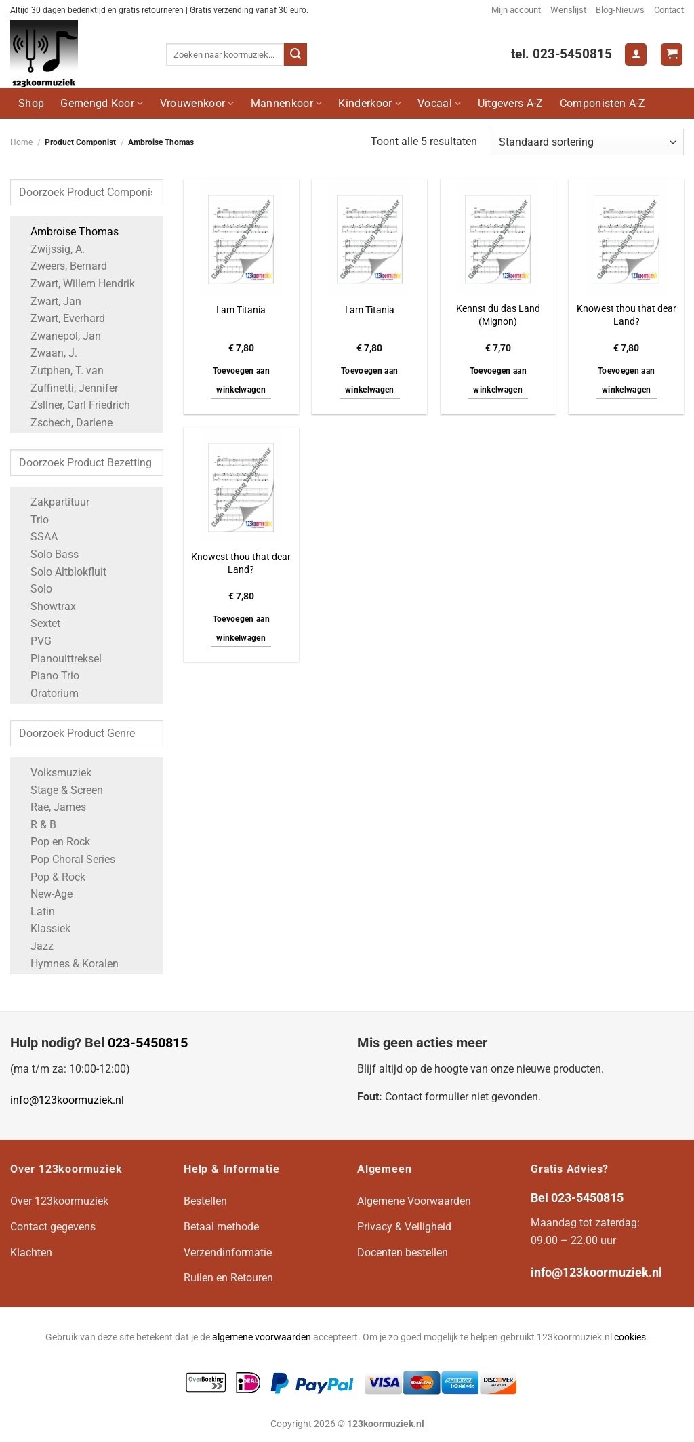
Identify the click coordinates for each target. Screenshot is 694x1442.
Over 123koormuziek (59, 1201)
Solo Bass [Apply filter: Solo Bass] (48, 554)
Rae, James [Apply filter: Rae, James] (51, 807)
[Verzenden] (295, 54)
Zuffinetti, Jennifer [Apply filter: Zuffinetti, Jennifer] (67, 388)
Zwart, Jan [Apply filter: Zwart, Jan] (49, 301)
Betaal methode (221, 1226)
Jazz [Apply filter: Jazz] (35, 946)
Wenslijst (568, 10)
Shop (31, 103)
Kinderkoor (369, 103)
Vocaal (439, 103)
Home (21, 142)
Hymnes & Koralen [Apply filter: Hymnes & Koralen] (68, 963)
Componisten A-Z (603, 103)
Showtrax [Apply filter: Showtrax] (46, 606)
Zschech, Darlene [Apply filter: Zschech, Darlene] (65, 422)
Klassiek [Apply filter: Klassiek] (43, 928)
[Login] (636, 54)
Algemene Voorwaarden (414, 1201)
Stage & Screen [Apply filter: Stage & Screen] (60, 790)
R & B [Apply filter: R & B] (36, 824)
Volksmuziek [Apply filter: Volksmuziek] (54, 772)
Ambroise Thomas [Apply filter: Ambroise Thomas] (68, 231)
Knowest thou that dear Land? (626, 315)
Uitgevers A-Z (511, 103)
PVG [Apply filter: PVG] (34, 641)
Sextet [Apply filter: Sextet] (38, 623)
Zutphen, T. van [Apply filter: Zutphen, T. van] (60, 370)
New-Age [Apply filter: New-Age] (45, 893)
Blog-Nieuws (620, 10)
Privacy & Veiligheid (404, 1226)
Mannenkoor (287, 103)
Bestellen (205, 1201)
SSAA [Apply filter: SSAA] (37, 536)
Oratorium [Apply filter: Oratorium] (48, 693)
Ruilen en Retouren (228, 1277)
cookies (630, 1337)
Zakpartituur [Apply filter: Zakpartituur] (53, 502)
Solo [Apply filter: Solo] (34, 588)
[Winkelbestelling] (587, 142)
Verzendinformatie (228, 1252)
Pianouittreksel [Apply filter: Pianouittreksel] (59, 658)
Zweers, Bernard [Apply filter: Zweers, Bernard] (62, 266)
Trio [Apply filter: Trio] (33, 519)
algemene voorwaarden (261, 1337)
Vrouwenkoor (197, 103)
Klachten (31, 1252)
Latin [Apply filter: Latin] (36, 911)
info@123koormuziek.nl (67, 1100)
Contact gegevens (53, 1226)
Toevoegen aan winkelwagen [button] (241, 380)
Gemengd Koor (101, 103)
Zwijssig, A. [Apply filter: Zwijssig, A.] (51, 249)
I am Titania (241, 310)
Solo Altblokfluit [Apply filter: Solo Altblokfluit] (61, 571)
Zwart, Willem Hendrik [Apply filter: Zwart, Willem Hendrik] (76, 283)
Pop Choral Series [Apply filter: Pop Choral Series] (66, 859)
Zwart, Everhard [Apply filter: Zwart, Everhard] (61, 318)
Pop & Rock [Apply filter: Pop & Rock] (51, 876)
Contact (669, 10)
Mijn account (516, 10)
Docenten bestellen (402, 1252)
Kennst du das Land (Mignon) (498, 315)
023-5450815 (148, 1043)
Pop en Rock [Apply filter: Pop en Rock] (53, 841)
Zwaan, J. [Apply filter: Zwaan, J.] (47, 352)
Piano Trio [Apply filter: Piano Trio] (48, 675)
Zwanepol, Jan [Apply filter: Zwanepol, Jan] (59, 335)
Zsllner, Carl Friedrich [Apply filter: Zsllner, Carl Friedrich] (73, 405)
